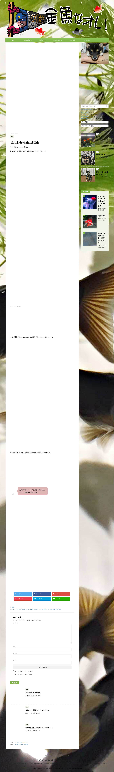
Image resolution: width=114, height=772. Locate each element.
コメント (15, 623)
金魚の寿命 (101, 216)
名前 (14, 646)
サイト (15, 660)
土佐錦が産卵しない (86, 116)
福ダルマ (99, 137)
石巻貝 (31, 609)
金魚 (13, 40)
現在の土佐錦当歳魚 (21, 744)
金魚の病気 (72, 40)
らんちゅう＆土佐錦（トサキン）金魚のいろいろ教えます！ (57, 760)
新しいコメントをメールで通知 (23, 671)
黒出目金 (58, 609)
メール (15, 653)
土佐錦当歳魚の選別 (86, 110)
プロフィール (56, 755)
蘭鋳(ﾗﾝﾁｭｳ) (42, 40)
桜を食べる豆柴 (101, 154)
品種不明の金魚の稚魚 (32, 692)
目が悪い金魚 (25, 609)
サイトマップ (85, 112)
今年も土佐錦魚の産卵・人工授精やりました (101, 238)
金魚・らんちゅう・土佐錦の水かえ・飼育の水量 (101, 201)
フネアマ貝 (15, 609)
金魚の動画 (87, 40)
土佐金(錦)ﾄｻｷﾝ (28, 40)
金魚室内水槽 (51, 609)
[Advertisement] (42, 115)
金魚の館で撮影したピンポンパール (37, 710)
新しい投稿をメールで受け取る (23, 674)
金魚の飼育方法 (57, 40)
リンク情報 (48, 755)
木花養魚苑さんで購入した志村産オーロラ (39, 728)
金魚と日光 (37, 609)
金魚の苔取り (44, 609)
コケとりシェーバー (21, 742)
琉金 (19, 609)
